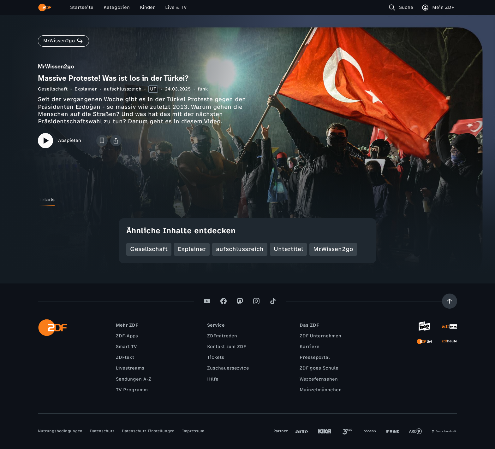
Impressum (193, 431)
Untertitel (288, 249)
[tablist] (247, 200)
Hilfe (212, 379)
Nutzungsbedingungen (60, 431)
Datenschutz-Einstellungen (148, 431)
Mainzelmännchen (321, 390)
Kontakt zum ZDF (226, 346)
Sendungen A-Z (133, 379)
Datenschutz (102, 431)
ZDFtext (125, 357)
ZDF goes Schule (319, 368)
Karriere (309, 346)
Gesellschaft (53, 89)
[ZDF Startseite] (45, 7)
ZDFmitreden (222, 336)
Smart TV (126, 346)
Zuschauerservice (228, 368)
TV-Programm (132, 390)
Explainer (86, 89)
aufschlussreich (122, 89)
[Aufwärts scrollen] (449, 301)
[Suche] (402, 7)
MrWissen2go (333, 249)
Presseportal (315, 357)
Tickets (215, 357)
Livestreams (130, 368)
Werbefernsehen (319, 379)
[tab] (46, 200)
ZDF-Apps (127, 336)
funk (203, 89)
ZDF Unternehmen (320, 336)
